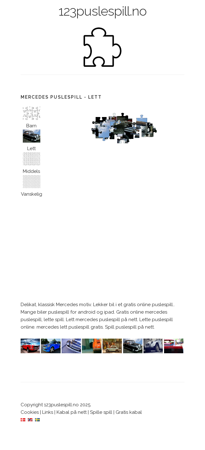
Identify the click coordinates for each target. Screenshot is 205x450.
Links (47, 412)
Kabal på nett (72, 412)
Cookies (30, 412)
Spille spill (101, 412)
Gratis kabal (129, 412)
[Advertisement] (103, 249)
